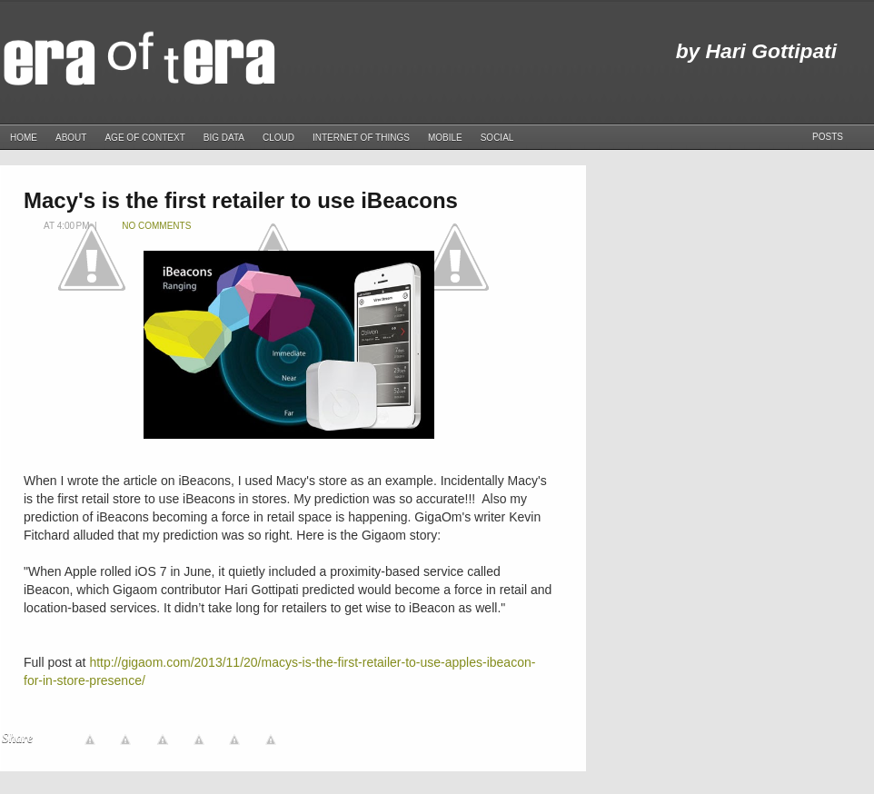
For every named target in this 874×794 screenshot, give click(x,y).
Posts (827, 137)
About (70, 138)
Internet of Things (361, 138)
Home (23, 138)
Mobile (445, 138)
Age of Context (144, 138)
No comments (156, 226)
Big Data (224, 138)
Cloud (278, 138)
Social (497, 138)
